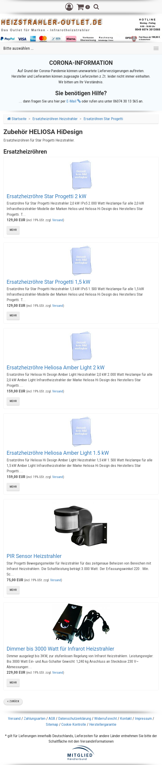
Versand (57, 220)
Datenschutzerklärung (74, 718)
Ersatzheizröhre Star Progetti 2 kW (46, 196)
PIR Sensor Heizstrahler (34, 556)
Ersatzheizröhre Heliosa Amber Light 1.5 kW (58, 453)
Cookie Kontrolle (73, 724)
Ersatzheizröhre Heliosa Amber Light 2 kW (56, 368)
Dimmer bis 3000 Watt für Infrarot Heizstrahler (60, 649)
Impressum (143, 718)
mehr (13, 229)
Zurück (13, 701)
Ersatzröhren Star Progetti (103, 118)
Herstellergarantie (102, 724)
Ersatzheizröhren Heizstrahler (55, 118)
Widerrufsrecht (105, 718)
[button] (69, 6)
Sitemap (52, 724)
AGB (52, 718)
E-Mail (73, 101)
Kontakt (126, 718)
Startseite (16, 118)
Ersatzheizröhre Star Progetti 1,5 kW (48, 282)
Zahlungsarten (34, 718)
